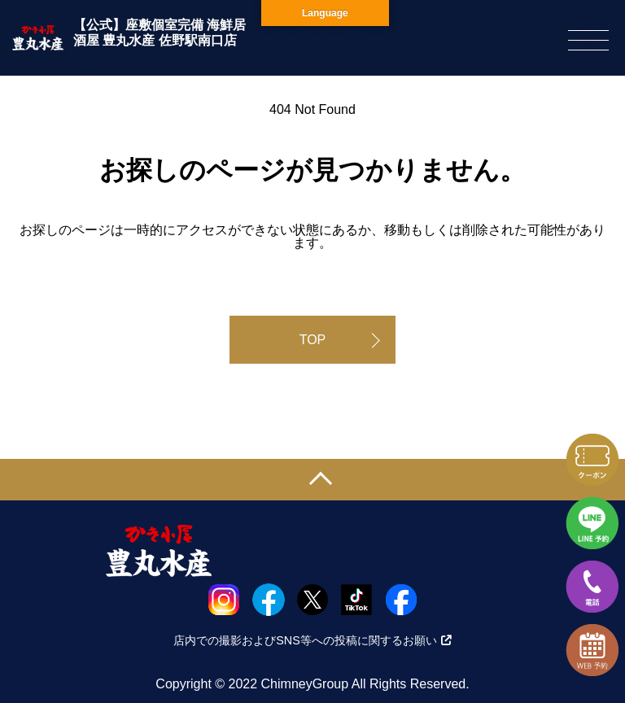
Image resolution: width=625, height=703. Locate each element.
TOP (312, 340)
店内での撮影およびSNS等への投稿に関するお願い (312, 640)
